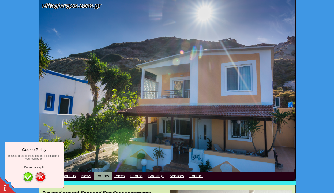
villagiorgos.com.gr (71, 5)
